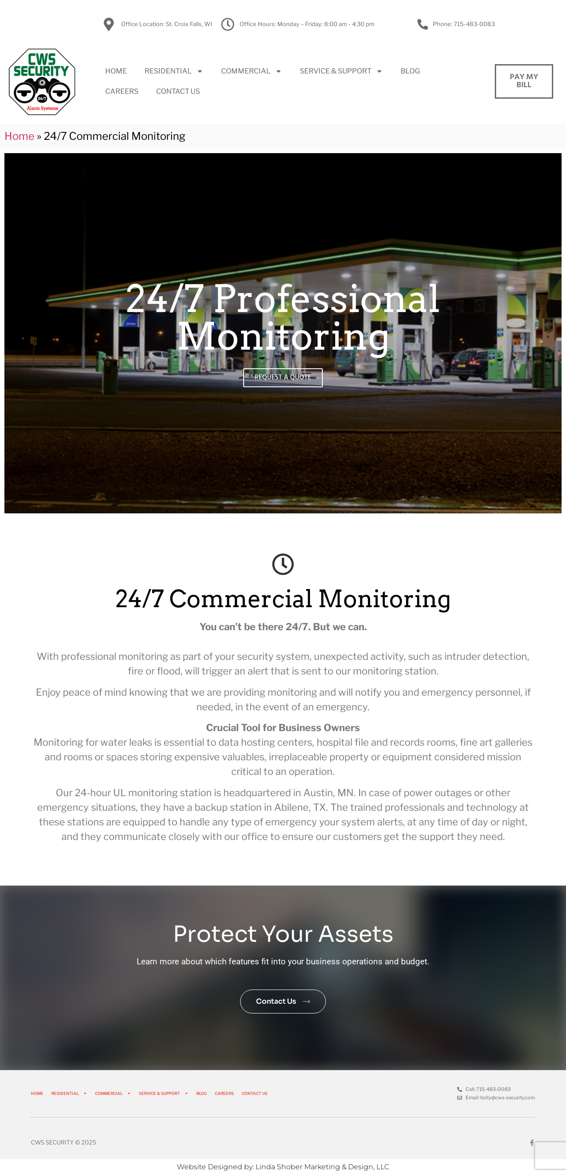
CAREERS (121, 91)
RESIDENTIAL (174, 71)
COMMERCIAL (251, 71)
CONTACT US (178, 91)
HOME (116, 71)
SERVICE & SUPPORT (341, 71)
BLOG (410, 71)
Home (19, 136)
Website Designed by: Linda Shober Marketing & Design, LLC (283, 1167)
